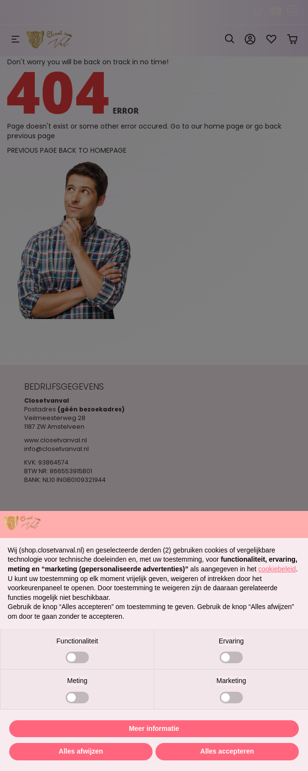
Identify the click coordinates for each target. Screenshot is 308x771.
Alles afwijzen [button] (81, 751)
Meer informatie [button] (154, 728)
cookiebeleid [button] (277, 569)
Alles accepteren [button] (227, 751)
